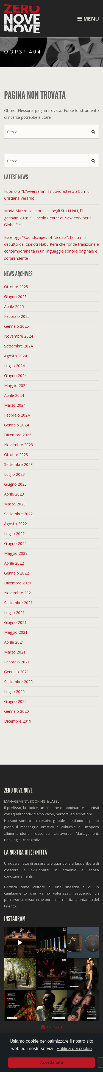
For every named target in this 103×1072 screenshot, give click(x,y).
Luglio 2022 (14, 533)
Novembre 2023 (18, 444)
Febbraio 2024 (17, 415)
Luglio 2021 (14, 612)
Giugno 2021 (15, 622)
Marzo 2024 (15, 405)
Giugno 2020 (15, 701)
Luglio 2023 (14, 474)
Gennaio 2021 (16, 671)
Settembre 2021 (18, 602)
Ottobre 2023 (16, 454)
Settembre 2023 (18, 464)
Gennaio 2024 (16, 425)
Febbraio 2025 (17, 316)
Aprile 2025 (14, 306)
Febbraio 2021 (17, 661)
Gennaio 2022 (16, 573)
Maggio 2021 (15, 632)
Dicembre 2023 (17, 434)
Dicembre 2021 (17, 583)
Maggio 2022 (15, 553)
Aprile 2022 (14, 563)
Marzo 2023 (15, 504)
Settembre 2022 (18, 513)
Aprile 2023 (14, 494)
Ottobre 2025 (16, 286)
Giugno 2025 (15, 296)
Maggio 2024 (15, 385)
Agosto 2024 (15, 355)
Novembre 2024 (18, 336)
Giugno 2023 (15, 484)
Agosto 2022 (15, 523)
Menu (88, 18)
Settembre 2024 (18, 346)
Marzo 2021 (15, 652)
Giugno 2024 (15, 375)
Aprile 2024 (14, 395)
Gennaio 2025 (16, 326)
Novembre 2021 (18, 592)
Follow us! (52, 932)
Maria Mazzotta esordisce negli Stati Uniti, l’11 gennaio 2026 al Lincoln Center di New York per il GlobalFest (47, 217)
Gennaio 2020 (16, 711)
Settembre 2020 (18, 681)
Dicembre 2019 (17, 721)
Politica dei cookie (74, 1048)
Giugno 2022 (15, 543)
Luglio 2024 (14, 365)
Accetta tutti (51, 1062)
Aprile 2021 (14, 642)
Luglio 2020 (14, 691)
